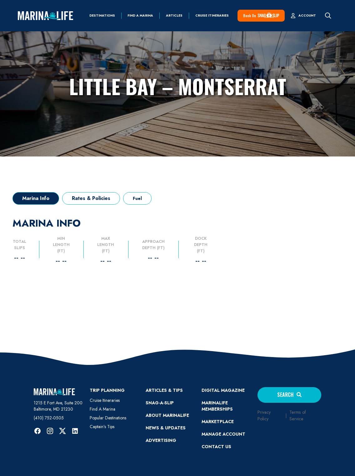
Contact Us (216, 446)
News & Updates (166, 428)
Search (289, 394)
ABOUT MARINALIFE (167, 415)
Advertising (161, 440)
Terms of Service (297, 415)
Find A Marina (102, 409)
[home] (45, 15)
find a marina (140, 16)
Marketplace (218, 421)
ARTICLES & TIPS (164, 390)
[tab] (35, 198)
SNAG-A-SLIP (160, 403)
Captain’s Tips (102, 426)
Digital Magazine (223, 390)
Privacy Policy (264, 415)
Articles (174, 16)
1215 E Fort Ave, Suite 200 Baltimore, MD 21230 (58, 406)
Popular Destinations (108, 418)
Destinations (102, 16)
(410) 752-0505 (49, 418)
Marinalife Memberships (217, 406)
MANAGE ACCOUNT (223, 434)
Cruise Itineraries (212, 16)
